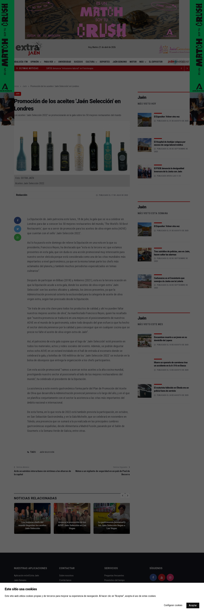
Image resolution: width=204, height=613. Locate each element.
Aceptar (193, 605)
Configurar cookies (173, 605)
